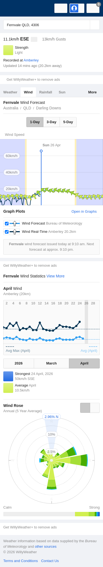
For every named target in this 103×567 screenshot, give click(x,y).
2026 (19, 363)
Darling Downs (48, 108)
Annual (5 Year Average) (22, 411)
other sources (46, 546)
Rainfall (45, 92)
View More (55, 276)
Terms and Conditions (20, 561)
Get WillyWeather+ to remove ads (33, 79)
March (51, 363)
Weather (10, 92)
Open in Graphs (84, 211)
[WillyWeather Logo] (12, 8)
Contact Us (50, 561)
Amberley (31, 60)
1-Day (35, 122)
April (84, 363)
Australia (10, 108)
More (92, 92)
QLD (27, 108)
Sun (62, 92)
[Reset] (85, 25)
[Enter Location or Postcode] (51, 25)
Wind (28, 92)
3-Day (51, 122)
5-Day (68, 122)
